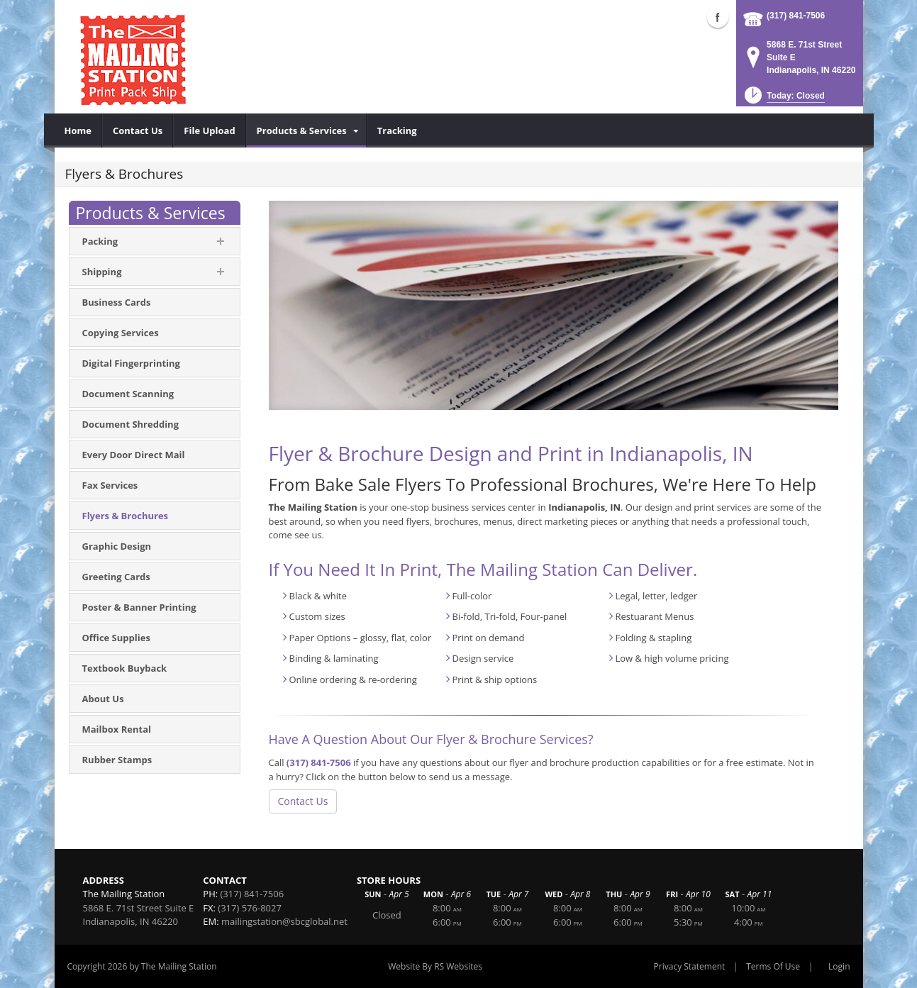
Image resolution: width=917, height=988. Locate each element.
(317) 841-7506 (796, 16)
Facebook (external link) (717, 17)
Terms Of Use (773, 966)
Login (839, 966)
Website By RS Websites (435, 966)
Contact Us (303, 801)
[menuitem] (78, 130)
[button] (783, 99)
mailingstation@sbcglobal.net (284, 921)
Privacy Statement (690, 966)
